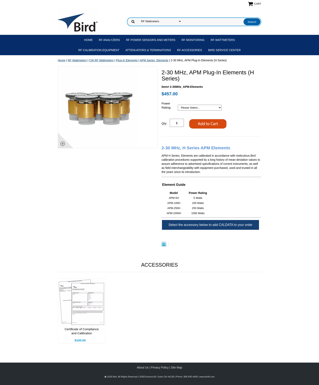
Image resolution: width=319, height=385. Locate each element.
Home (88, 40)
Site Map (176, 367)
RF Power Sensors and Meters (151, 40)
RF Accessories (189, 50)
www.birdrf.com (207, 376)
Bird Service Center (224, 50)
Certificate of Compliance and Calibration (82, 331)
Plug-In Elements (127, 60)
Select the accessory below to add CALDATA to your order (210, 225)
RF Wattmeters (223, 40)
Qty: (164, 123)
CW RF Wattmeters (101, 60)
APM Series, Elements (154, 60)
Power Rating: (167, 105)
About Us (143, 367)
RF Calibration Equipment (98, 50)
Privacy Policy (160, 367)
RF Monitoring (192, 40)
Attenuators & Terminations (148, 50)
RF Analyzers (109, 40)
